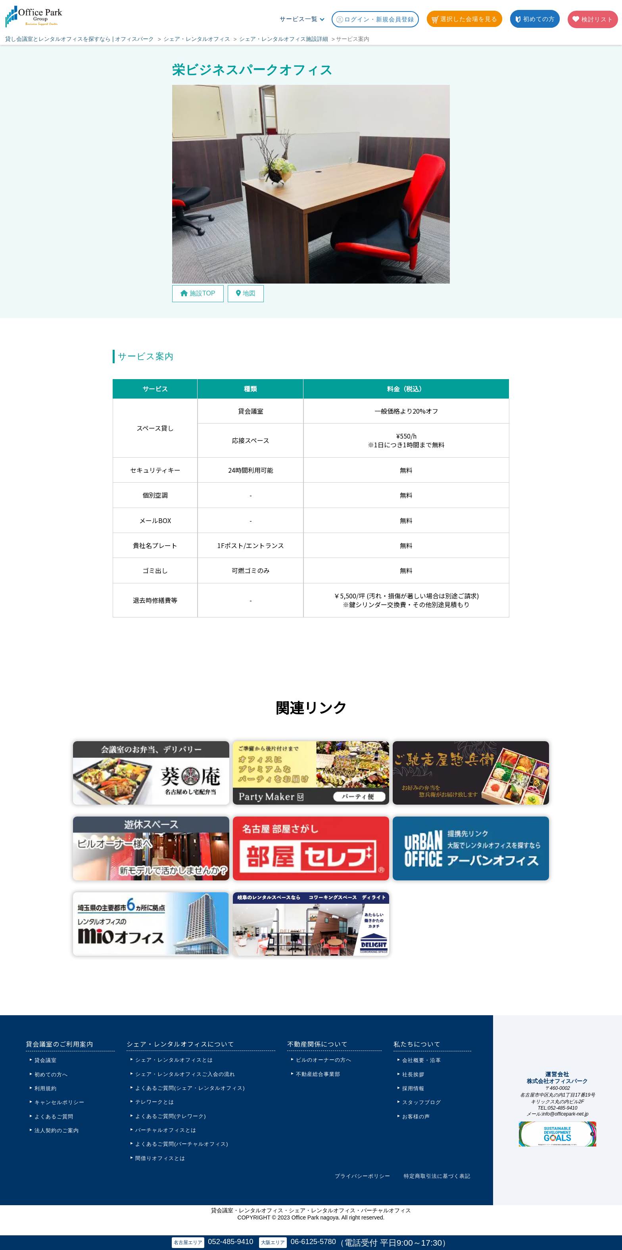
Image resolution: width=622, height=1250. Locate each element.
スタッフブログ (421, 1102)
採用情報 (413, 1088)
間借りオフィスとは (160, 1158)
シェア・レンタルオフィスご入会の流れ (185, 1074)
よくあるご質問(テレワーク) (170, 1116)
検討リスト (592, 19)
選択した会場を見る (464, 19)
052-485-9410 (229, 1241)
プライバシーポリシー (362, 1176)
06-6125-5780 (314, 1241)
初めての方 (535, 19)
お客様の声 (416, 1117)
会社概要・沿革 (421, 1060)
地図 (245, 293)
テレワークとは (154, 1102)
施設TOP (197, 293)
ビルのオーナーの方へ (323, 1060)
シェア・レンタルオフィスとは (174, 1060)
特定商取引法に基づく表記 (437, 1176)
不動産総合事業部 (318, 1074)
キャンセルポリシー (59, 1102)
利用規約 (46, 1088)
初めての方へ (51, 1074)
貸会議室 (46, 1060)
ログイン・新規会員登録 (375, 19)
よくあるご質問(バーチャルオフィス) (181, 1144)
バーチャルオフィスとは (165, 1130)
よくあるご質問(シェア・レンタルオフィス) (190, 1088)
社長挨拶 (413, 1074)
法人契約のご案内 (57, 1130)
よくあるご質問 (54, 1117)
